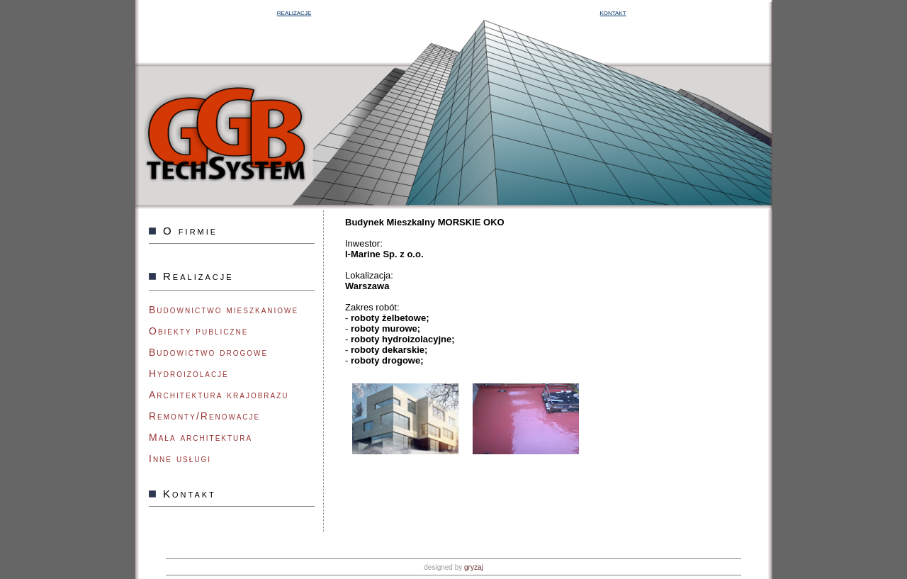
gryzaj (473, 567)
